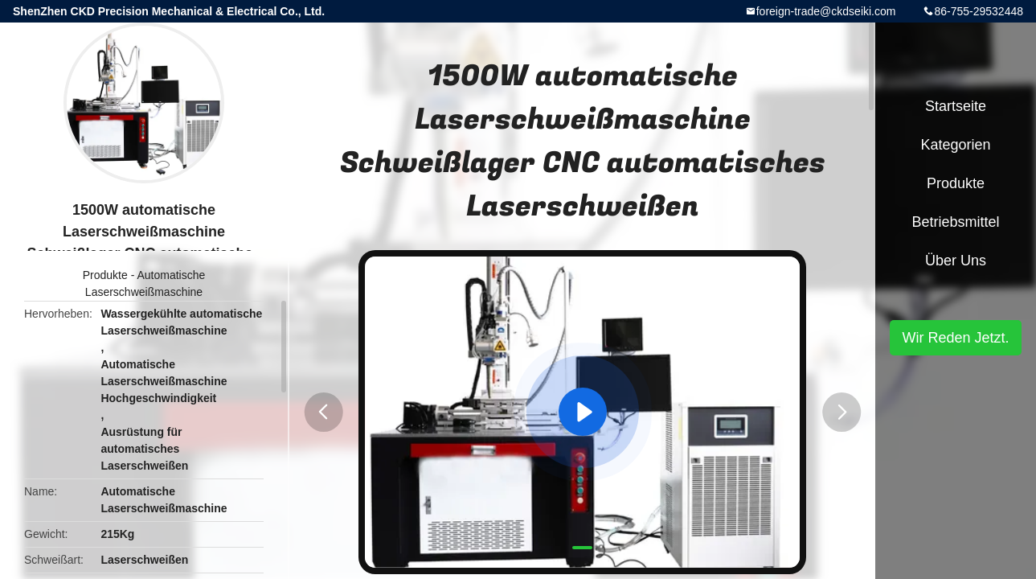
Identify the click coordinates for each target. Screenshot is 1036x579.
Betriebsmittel (955, 222)
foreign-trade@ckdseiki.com (826, 11)
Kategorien (955, 145)
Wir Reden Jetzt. (955, 338)
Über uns (955, 261)
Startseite (955, 106)
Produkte (105, 275)
